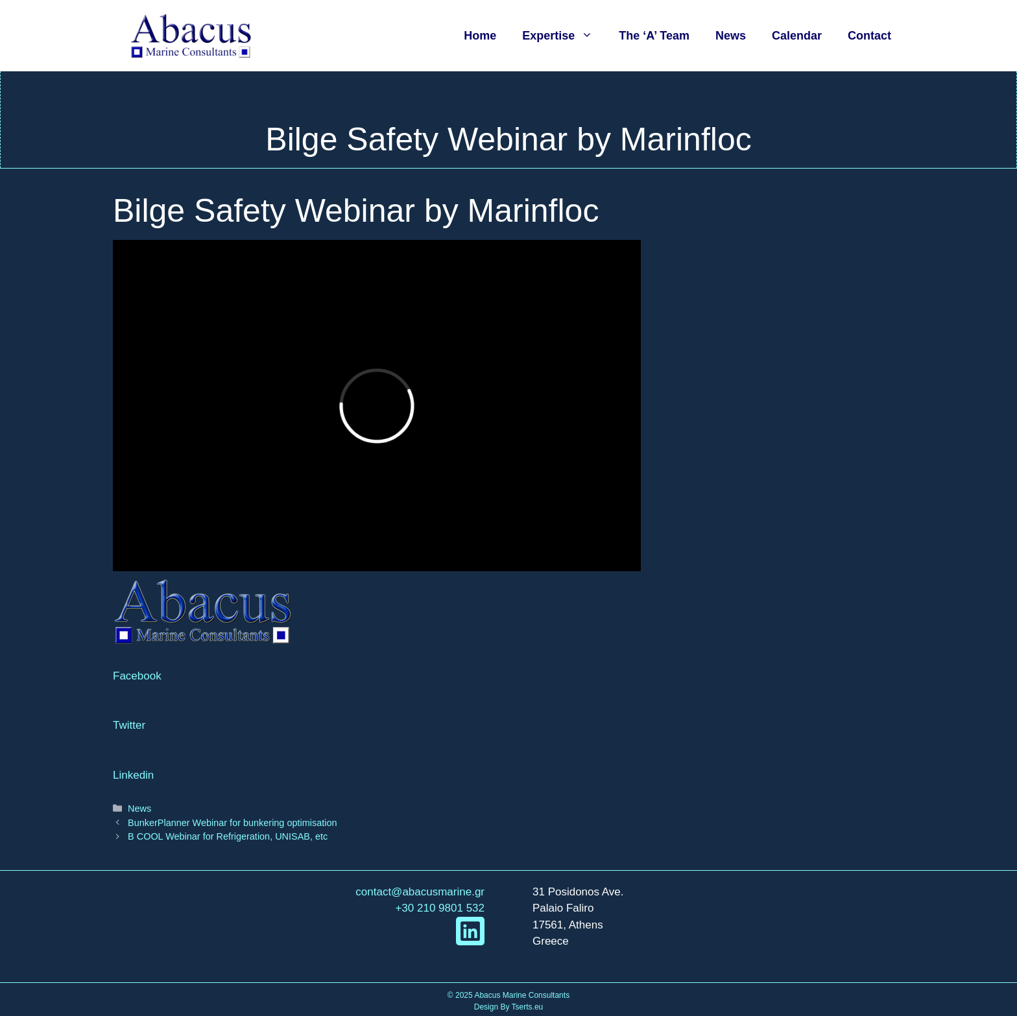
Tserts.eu (528, 1006)
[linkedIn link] (470, 931)
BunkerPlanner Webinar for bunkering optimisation (232, 823)
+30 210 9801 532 (440, 908)
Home (480, 35)
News (730, 35)
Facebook (137, 676)
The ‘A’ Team (654, 35)
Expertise (564, 35)
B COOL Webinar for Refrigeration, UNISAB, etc (228, 836)
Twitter (129, 725)
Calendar (797, 35)
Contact (869, 35)
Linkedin (133, 775)
